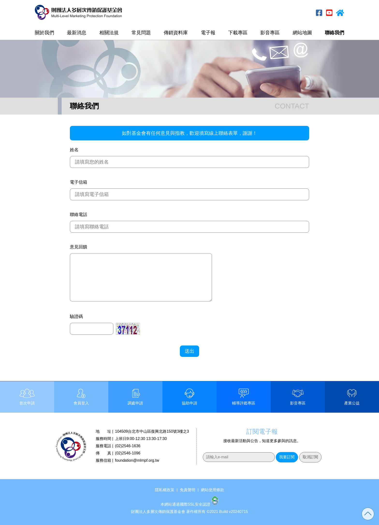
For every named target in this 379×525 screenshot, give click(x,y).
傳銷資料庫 (176, 32)
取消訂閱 (310, 457)
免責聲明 (187, 490)
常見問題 (141, 32)
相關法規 (109, 32)
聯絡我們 (334, 32)
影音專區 (270, 32)
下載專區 (238, 32)
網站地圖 (302, 32)
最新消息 (76, 32)
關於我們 (44, 32)
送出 (189, 351)
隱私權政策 (164, 490)
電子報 (208, 32)
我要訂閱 (287, 457)
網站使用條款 (212, 490)
